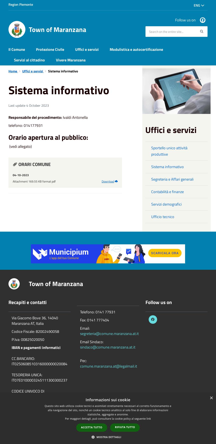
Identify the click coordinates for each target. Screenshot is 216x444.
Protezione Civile (50, 49)
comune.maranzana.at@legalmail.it (108, 366)
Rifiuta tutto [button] (125, 427)
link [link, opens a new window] (149, 418)
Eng (199, 5)
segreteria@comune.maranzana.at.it (109, 333)
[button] (108, 437)
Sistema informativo (167, 167)
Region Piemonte (20, 4)
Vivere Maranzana (71, 60)
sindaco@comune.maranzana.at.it (107, 347)
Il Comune (16, 49)
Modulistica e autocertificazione (136, 49)
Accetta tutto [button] (91, 427)
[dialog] (108, 419)
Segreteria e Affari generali (172, 179)
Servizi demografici (166, 204)
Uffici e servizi (87, 49)
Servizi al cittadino (29, 60)
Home (13, 71)
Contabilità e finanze (167, 192)
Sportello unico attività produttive (169, 151)
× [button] (211, 398)
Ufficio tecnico (162, 217)
